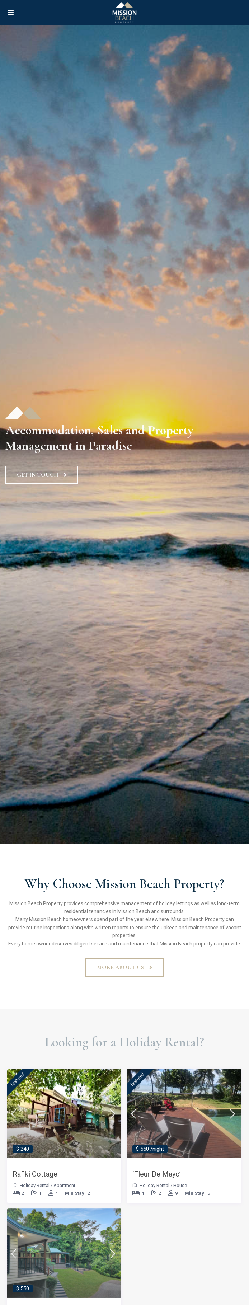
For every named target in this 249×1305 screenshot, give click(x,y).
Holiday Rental (35, 1185)
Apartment (64, 1185)
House (180, 1185)
